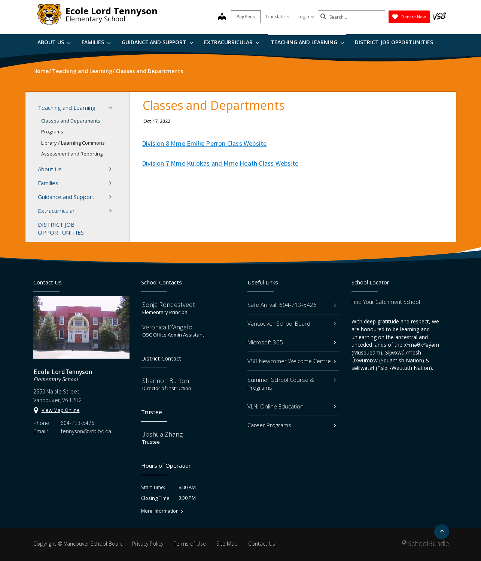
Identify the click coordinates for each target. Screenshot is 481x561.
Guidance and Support (157, 42)
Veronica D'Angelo (167, 327)
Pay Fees (246, 16)
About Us (54, 42)
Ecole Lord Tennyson (112, 10)
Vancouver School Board (291, 323)
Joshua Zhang (162, 434)
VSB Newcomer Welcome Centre (291, 361)
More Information (160, 511)
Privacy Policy (147, 543)
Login (306, 16)
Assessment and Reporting (72, 153)
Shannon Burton (165, 380)
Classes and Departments (70, 120)
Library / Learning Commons (73, 142)
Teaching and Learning (307, 42)
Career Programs (291, 425)
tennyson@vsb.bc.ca (86, 431)
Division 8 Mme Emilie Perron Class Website (204, 143)
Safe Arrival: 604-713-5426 (291, 304)
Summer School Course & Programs (291, 383)
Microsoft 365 (291, 342)
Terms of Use (190, 543)
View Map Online (61, 410)
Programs (52, 131)
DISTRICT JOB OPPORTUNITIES (394, 42)
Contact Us (261, 543)
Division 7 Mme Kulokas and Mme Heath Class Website (220, 163)
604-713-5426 (77, 422)
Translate (277, 16)
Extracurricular (231, 42)
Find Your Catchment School (385, 301)
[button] (113, 107)
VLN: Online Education (291, 406)
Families (96, 42)
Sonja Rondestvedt (168, 304)
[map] (222, 17)
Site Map (227, 543)
